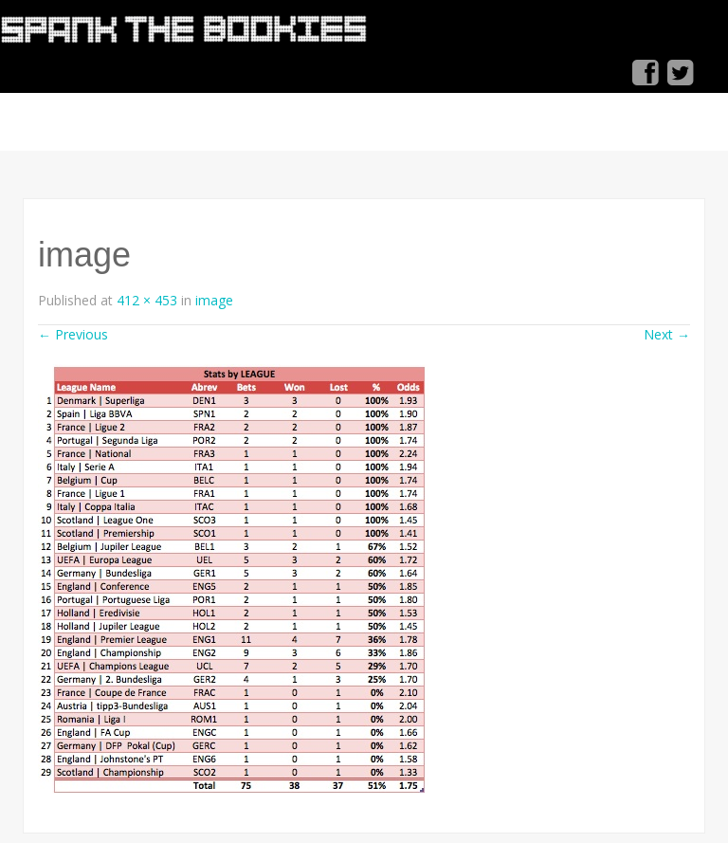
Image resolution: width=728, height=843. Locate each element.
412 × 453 (147, 300)
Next (667, 334)
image (214, 300)
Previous (73, 334)
